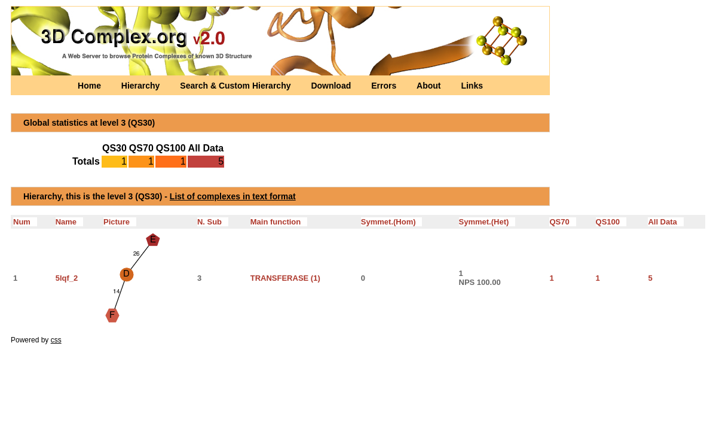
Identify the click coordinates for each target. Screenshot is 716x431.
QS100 (611, 221)
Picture (119, 221)
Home (90, 85)
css (56, 340)
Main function (278, 221)
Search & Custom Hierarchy (236, 85)
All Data (665, 221)
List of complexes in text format (233, 196)
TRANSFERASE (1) (285, 278)
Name (69, 221)
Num (25, 221)
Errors (385, 85)
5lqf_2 (67, 278)
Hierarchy (141, 85)
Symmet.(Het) (487, 221)
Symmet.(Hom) (392, 221)
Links (472, 85)
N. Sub (212, 221)
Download (332, 85)
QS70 (562, 221)
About (430, 85)
